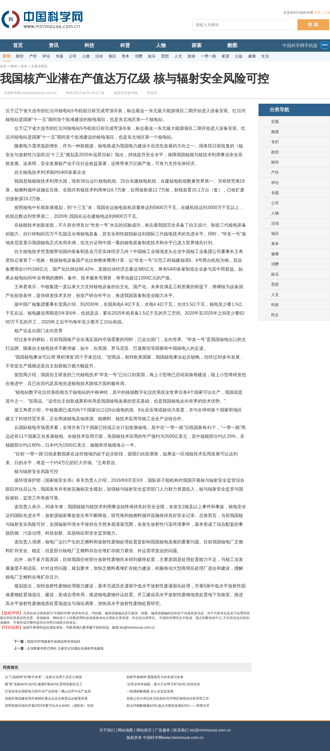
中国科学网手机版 (300, 45)
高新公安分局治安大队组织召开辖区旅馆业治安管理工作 (168, 698)
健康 (275, 254)
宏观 (275, 121)
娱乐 (275, 274)
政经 (275, 152)
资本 (24, 66)
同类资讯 (10, 667)
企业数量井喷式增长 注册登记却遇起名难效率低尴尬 (65, 648)
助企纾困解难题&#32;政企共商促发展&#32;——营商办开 (168, 706)
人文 (275, 294)
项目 (275, 233)
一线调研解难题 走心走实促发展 (150, 691)
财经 (13, 66)
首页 (3, 66)
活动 (275, 223)
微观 (275, 132)
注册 (326, 13)
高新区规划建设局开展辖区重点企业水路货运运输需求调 (46, 698)
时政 (275, 304)
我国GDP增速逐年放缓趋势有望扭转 (53, 641)
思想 (275, 284)
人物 (275, 213)
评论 (275, 182)
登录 (317, 13)
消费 (275, 264)
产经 (275, 172)
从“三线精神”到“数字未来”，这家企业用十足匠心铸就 (43, 677)
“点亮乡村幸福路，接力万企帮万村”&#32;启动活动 (163, 684)
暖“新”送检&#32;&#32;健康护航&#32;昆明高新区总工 (43, 684)
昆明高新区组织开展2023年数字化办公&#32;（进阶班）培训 (49, 706)
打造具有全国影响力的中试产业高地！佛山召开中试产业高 (48, 691)
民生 (275, 315)
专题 (275, 193)
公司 (275, 203)
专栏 (275, 142)
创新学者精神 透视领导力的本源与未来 (155, 677)
